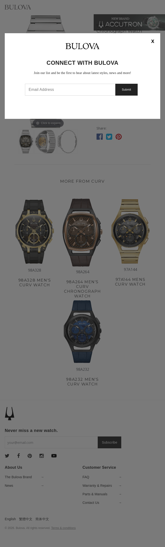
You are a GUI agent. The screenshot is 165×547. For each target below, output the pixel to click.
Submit (127, 89)
